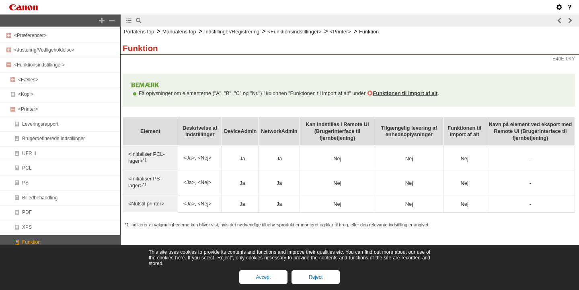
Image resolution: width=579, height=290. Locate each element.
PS (25, 183)
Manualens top (179, 32)
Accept (263, 277)
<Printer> (28, 109)
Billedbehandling (39, 198)
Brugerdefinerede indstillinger (53, 138)
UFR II (29, 153)
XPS (27, 227)
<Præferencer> (30, 35)
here (180, 258)
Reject (315, 277)
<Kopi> (25, 94)
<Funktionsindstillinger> (39, 65)
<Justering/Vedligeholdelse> (44, 50)
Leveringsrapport (40, 124)
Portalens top (139, 32)
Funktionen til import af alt (405, 93)
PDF (27, 212)
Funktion (31, 242)
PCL (26, 168)
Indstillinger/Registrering (231, 32)
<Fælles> (28, 80)
